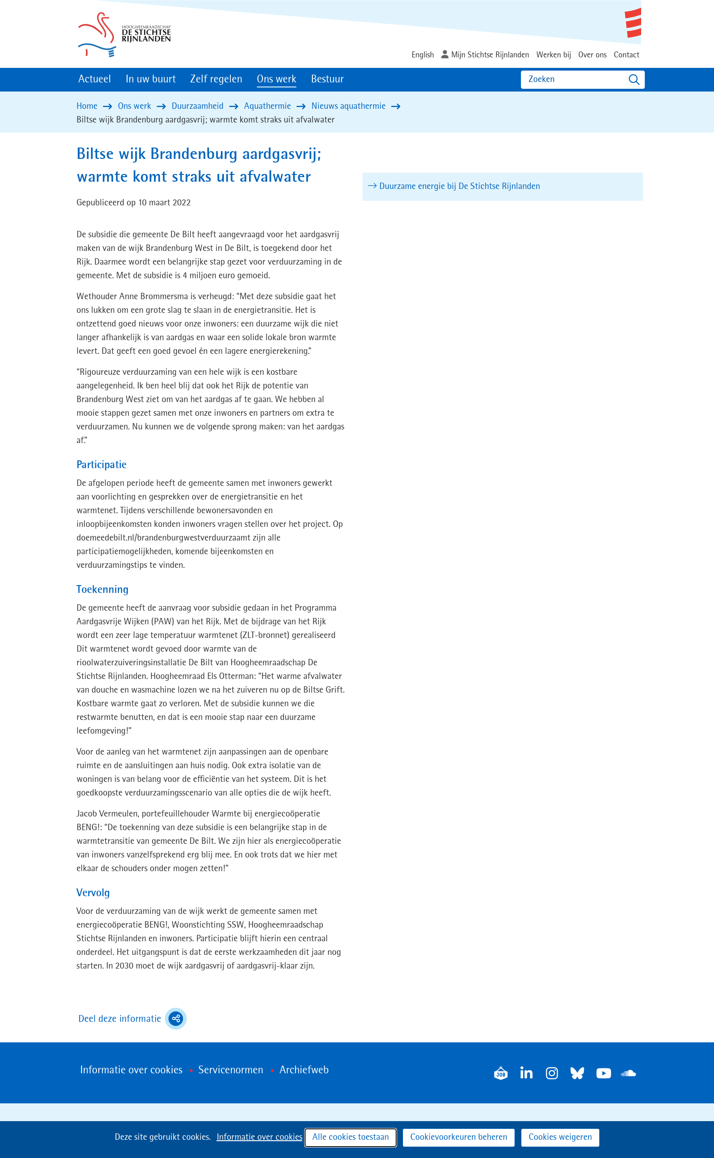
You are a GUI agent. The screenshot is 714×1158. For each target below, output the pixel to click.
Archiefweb (304, 1070)
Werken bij (553, 55)
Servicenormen (231, 1070)
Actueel (94, 79)
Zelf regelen (216, 79)
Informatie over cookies (259, 1137)
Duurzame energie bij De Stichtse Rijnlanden (460, 186)
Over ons (592, 55)
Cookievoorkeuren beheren (458, 1137)
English (423, 55)
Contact (626, 55)
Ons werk (276, 79)
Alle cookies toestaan (350, 1137)
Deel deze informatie (132, 1019)
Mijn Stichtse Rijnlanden (490, 55)
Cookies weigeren (560, 1137)
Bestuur (327, 79)
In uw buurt (151, 79)
